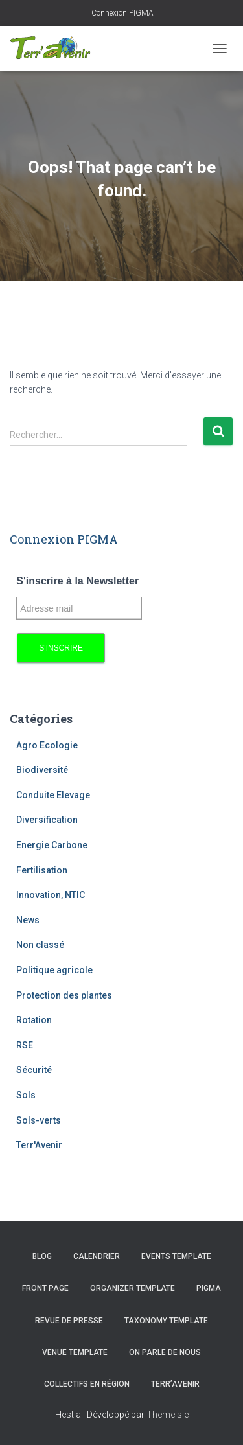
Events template (176, 1256)
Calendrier (96, 1256)
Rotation (34, 1020)
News (28, 920)
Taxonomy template (166, 1320)
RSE (24, 1045)
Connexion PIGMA (121, 12)
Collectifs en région (87, 1384)
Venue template (75, 1352)
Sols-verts (38, 1120)
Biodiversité (42, 770)
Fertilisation (41, 870)
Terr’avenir (175, 1384)
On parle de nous (165, 1352)
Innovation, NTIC (50, 895)
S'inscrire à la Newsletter (77, 580)
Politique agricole (54, 970)
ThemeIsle (167, 1414)
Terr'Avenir (39, 1145)
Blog (42, 1256)
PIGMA (208, 1288)
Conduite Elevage (53, 795)
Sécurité (34, 1070)
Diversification (47, 820)
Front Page (45, 1288)
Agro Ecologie (47, 745)
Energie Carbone (51, 845)
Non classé (40, 945)
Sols (26, 1095)
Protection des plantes (64, 995)
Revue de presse (69, 1320)
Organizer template (132, 1288)
